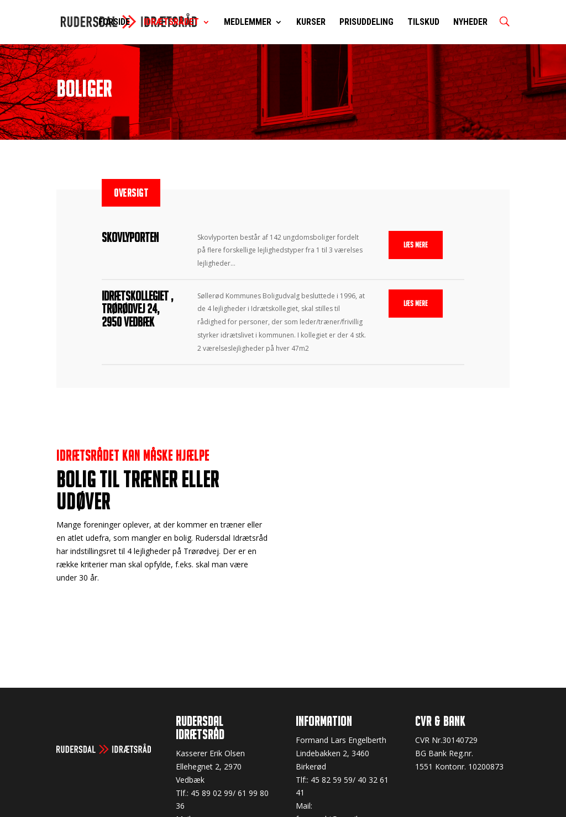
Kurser (311, 22)
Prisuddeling (366, 22)
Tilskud (423, 22)
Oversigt (131, 193)
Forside (114, 22)
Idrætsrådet (171, 22)
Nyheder (470, 22)
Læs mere (415, 244)
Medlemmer (247, 22)
